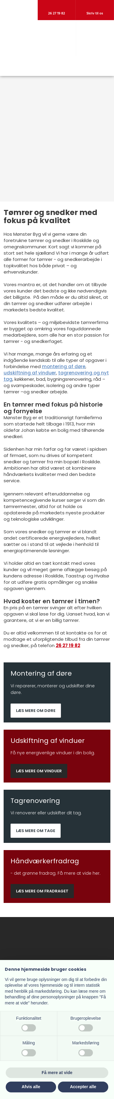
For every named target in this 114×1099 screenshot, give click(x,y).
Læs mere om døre (35, 710)
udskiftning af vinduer (30, 373)
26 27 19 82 (68, 645)
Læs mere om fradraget (42, 891)
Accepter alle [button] (83, 1086)
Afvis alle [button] (31, 1086)
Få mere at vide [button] (57, 1072)
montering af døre (63, 366)
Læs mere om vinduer (39, 771)
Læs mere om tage (35, 831)
